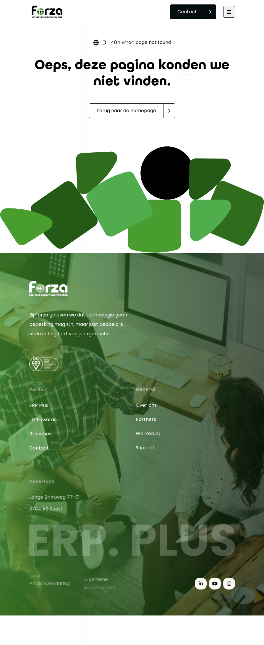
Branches (40, 444)
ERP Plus (38, 416)
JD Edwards (42, 430)
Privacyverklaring (49, 586)
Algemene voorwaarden (99, 586)
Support (145, 452)
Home (96, 43)
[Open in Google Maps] (79, 520)
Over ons (146, 409)
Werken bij (148, 438)
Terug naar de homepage (126, 110)
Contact (187, 11)
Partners (146, 424)
